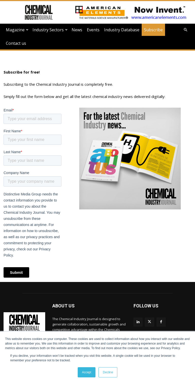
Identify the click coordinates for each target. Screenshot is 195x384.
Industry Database (121, 30)
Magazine (17, 30)
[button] (185, 29)
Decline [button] (108, 372)
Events (93, 30)
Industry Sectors (50, 30)
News (77, 30)
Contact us (16, 43)
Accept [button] (86, 372)
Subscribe (153, 30)
